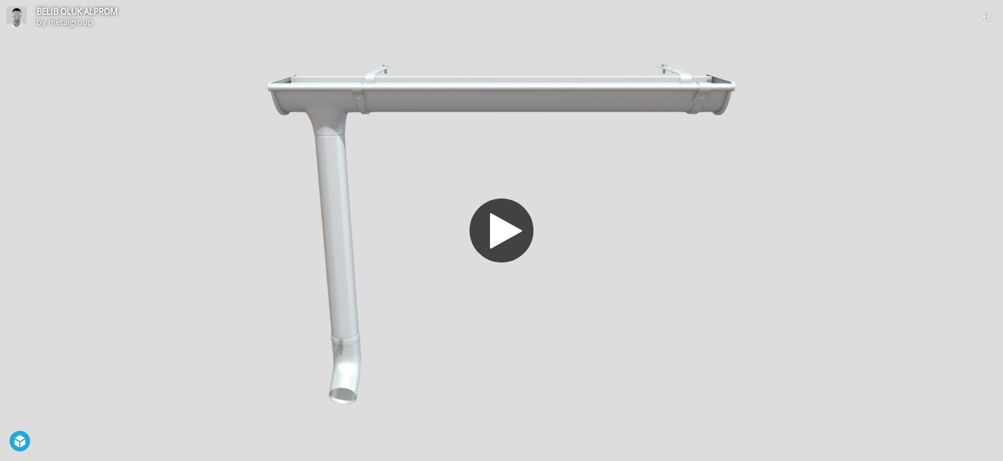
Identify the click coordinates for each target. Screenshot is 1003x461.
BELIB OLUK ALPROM (77, 11)
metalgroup (70, 22)
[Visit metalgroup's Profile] (16, 16)
